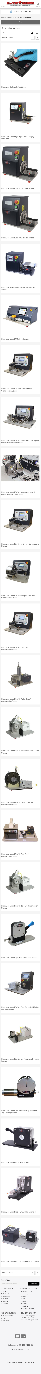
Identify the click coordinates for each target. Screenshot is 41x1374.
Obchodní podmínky (27, 1308)
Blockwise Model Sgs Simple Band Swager (17, 238)
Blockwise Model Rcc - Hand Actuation (16, 1162)
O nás (3, 1291)
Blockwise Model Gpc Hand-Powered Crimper (19, 958)
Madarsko (5, 1321)
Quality (24, 1303)
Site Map (4, 1301)
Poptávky (24, 1306)
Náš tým (4, 1299)
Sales (23, 1296)
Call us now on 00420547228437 (20, 1345)
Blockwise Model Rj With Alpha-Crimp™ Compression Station (16, 700)
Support (24, 1301)
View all (11, 37)
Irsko (3, 1318)
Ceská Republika (7, 1316)
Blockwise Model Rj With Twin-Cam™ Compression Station (15, 855)
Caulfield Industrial (7, 1294)
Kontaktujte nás (26, 1291)
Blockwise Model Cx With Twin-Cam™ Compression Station (15, 648)
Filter (21, 22)
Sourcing (24, 1294)
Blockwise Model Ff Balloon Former (15, 339)
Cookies (4, 1303)
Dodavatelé (5, 1296)
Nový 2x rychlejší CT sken (29, 1320)
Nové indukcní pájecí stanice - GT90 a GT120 (27, 1316)
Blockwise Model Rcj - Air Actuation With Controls (20, 1261)
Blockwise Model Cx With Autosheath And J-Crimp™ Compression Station (18, 493)
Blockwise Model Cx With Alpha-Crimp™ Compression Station (16, 390)
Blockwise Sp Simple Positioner (13, 87)
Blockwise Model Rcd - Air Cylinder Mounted (18, 1212)
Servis (23, 1299)
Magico (14, 1362)
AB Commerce (29, 1362)
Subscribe (34, 1284)
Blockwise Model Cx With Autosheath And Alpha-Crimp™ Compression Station (20, 441)
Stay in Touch (6, 1280)
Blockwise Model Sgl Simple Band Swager (17, 188)
